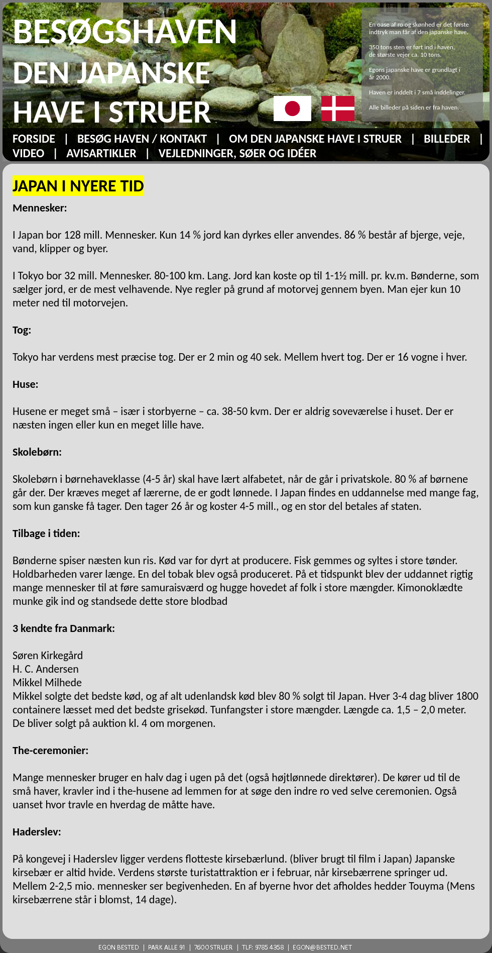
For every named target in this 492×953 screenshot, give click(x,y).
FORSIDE (34, 138)
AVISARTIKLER (101, 153)
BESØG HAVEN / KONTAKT (142, 138)
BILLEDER (447, 138)
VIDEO (28, 153)
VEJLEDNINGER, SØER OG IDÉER (238, 153)
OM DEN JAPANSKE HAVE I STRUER (315, 138)
